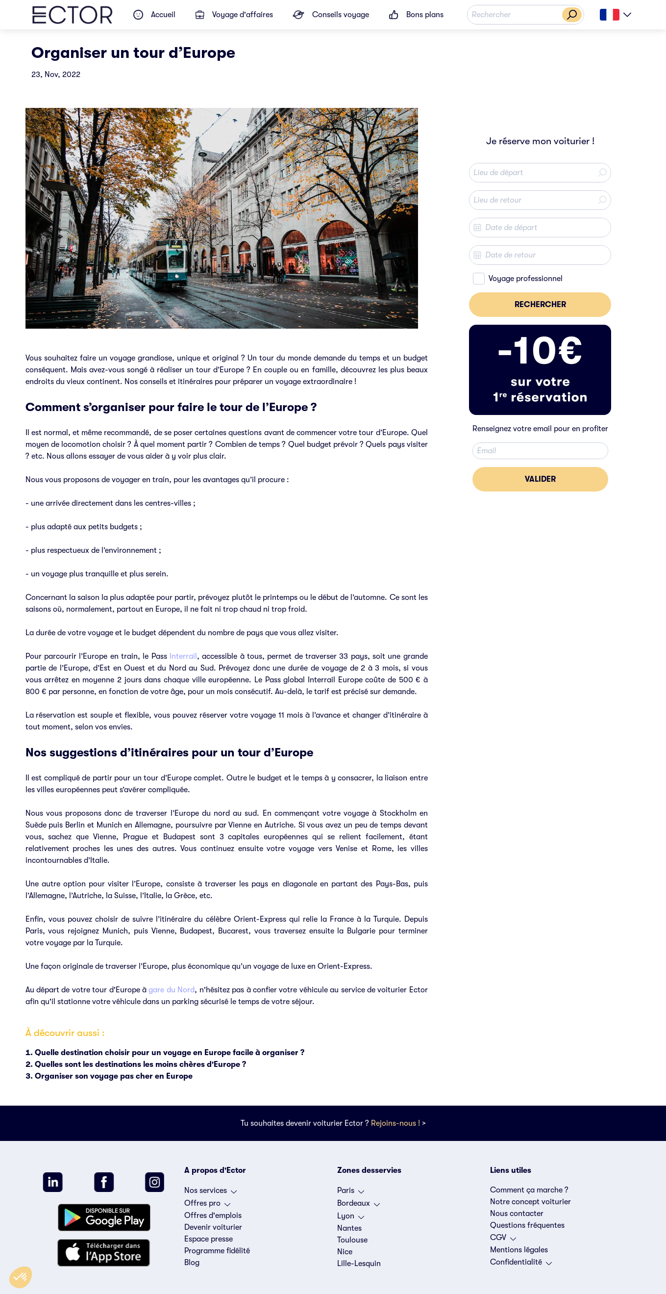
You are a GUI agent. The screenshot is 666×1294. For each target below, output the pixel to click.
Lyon (350, 1218)
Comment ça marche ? (529, 1190)
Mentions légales (519, 1249)
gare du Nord (171, 989)
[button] (20, 1277)
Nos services (210, 1193)
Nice (344, 1251)
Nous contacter (516, 1213)
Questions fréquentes (527, 1225)
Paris (350, 1193)
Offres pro (207, 1206)
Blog (191, 1262)
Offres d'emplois (213, 1215)
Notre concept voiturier (530, 1201)
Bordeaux (358, 1206)
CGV (503, 1240)
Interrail (183, 656)
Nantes (349, 1228)
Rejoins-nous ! (395, 1123)
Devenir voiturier (213, 1227)
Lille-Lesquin (359, 1263)
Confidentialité (521, 1264)
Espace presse (208, 1239)
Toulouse (352, 1240)
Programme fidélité (217, 1250)
